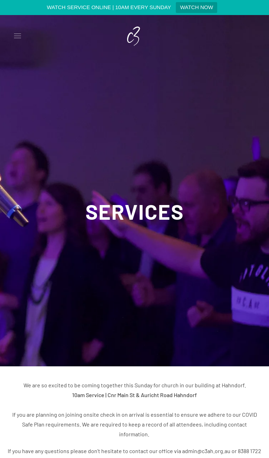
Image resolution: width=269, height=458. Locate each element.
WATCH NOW (196, 7)
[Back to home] (134, 36)
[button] (17, 36)
